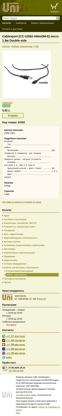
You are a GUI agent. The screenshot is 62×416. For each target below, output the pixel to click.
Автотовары (9, 249)
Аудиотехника (10, 260)
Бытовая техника (12, 241)
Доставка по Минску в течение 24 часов (21, 202)
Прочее (7, 282)
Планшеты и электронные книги (19, 226)
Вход (18, 413)
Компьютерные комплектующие (19, 253)
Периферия (9, 256)
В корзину (13, 115)
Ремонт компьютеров (42, 23)
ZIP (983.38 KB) (16, 370)
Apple (6, 215)
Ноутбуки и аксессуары (15, 219)
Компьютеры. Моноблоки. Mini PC (20, 223)
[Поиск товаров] (30, 18)
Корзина (54, 11)
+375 (15, 336)
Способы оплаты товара (26, 395)
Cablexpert (7, 103)
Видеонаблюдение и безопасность (21, 238)
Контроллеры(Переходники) (19, 271)
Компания (21, 23)
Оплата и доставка (12, 29)
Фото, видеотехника (13, 234)
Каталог (6, 23)
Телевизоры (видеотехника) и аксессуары (24, 245)
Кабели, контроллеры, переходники (21, 267)
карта (42, 299)
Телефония (9, 230)
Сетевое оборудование (15, 264)
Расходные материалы (15, 279)
